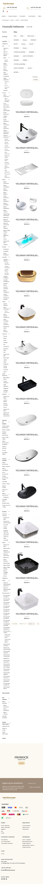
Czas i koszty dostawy (5, 841)
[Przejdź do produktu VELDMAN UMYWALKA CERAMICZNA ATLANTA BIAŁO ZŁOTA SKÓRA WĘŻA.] (26, 312)
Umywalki (17, 20)
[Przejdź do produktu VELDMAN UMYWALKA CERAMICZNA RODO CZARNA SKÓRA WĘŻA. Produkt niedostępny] (26, 563)
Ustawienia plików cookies (27, 845)
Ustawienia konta (25, 827)
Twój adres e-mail (31, 783)
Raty (2, 831)
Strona (21, 623)
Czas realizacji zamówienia (7, 843)
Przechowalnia (25, 829)
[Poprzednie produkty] (14, 623)
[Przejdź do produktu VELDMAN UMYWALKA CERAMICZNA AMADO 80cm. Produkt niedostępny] (26, 169)
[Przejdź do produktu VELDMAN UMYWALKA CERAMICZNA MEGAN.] (26, 348)
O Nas (2, 853)
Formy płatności (4, 839)
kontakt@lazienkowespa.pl (8, 870)
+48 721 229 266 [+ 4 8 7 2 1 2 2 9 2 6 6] (12, 7)
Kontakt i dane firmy (26, 843)
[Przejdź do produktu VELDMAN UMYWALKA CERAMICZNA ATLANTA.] (26, 276)
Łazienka (12, 20)
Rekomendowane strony (27, 841)
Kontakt (2, 833)
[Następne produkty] (31, 623)
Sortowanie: (35, 77)
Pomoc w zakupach (26, 839)
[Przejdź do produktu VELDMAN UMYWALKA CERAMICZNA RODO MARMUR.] (26, 599)
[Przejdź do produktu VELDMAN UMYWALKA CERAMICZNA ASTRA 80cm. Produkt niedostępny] (26, 241)
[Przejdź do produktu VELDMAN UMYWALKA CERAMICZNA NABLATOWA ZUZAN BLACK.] (26, 492)
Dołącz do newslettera (34, 787)
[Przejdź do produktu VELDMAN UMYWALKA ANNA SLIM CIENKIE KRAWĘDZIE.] (26, 97)
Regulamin (3, 829)
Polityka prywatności (26, 847)
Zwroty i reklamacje (5, 825)
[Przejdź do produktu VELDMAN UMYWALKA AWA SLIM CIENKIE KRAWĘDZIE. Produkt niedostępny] (26, 133)
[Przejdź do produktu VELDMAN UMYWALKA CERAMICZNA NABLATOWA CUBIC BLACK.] (26, 384)
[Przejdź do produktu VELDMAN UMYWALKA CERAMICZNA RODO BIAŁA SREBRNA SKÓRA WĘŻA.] (26, 527)
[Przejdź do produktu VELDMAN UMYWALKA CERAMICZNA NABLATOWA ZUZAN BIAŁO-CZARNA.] (26, 456)
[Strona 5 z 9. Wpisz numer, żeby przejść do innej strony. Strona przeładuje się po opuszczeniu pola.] (23, 624)
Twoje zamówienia (26, 825)
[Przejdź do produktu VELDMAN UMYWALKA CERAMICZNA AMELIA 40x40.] (26, 205)
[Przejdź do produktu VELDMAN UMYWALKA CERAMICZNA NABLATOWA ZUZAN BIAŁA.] (26, 420)
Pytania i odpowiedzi (5, 827)
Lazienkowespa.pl (5, 20)
